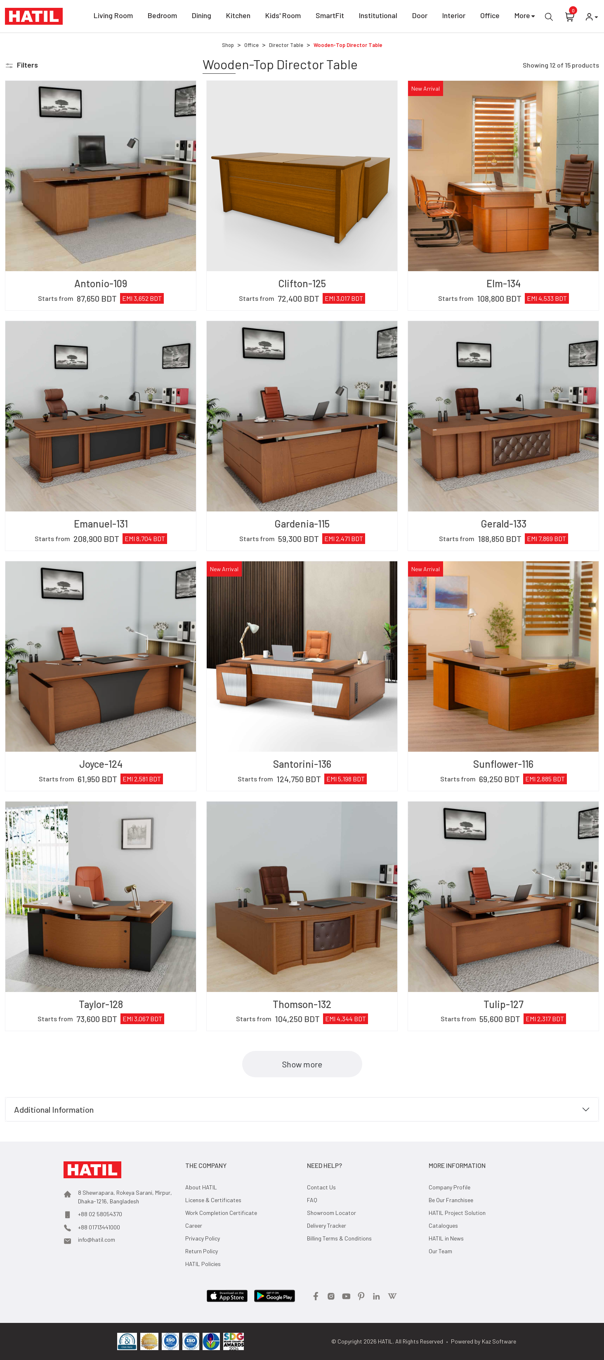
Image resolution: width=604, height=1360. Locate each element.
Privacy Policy (202, 1238)
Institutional (378, 17)
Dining (201, 17)
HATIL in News (446, 1238)
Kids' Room (283, 17)
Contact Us (321, 1187)
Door (419, 17)
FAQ (312, 1199)
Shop (228, 45)
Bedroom (162, 17)
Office (490, 17)
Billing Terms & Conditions (339, 1238)
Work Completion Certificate (221, 1212)
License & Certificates (213, 1199)
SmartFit (330, 17)
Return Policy (201, 1250)
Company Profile (449, 1187)
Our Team (440, 1250)
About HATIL (201, 1187)
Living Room (113, 17)
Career (193, 1225)
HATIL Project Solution (457, 1212)
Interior (453, 17)
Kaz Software (499, 1341)
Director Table (286, 45)
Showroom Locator (331, 1212)
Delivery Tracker (326, 1225)
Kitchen (238, 17)
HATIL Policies (203, 1263)
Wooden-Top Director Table (348, 45)
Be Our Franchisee (451, 1199)
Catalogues (443, 1225)
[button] (21, 64)
